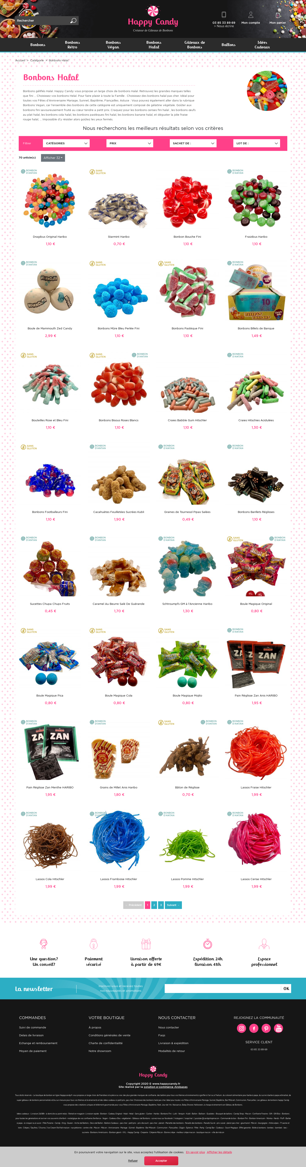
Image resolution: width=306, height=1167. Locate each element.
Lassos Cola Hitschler (50, 879)
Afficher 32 (52, 158)
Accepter (161, 1160)
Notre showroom (100, 1051)
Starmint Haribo (118, 236)
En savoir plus (195, 1152)
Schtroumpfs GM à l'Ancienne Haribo (187, 603)
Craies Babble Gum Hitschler (187, 420)
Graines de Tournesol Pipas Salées (187, 512)
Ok (286, 988)
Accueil (20, 60)
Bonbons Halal (153, 45)
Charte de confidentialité (106, 1043)
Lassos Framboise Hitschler (118, 879)
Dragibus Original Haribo (50, 236)
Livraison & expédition (173, 1043)
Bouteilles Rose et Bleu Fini (50, 420)
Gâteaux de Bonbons (194, 45)
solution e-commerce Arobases (166, 1086)
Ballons (228, 44)
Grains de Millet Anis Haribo (118, 787)
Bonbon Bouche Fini (187, 236)
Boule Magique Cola (118, 695)
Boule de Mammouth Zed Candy (50, 328)
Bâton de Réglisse (187, 787)
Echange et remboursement (38, 1043)
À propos (95, 1027)
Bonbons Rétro (72, 45)
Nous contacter (168, 1027)
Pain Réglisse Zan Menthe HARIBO (50, 787)
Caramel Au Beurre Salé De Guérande (118, 603)
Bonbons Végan (113, 45)
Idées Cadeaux (262, 45)
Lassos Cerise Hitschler (256, 879)
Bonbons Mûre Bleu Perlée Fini (118, 328)
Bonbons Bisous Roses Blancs (118, 420)
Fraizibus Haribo (256, 236)
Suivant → (173, 905)
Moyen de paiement (33, 1051)
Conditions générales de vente (109, 1035)
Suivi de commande (32, 1027)
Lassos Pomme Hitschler (187, 879)
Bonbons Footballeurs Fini (50, 512)
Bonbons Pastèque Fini (187, 328)
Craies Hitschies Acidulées (256, 420)
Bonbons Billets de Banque (256, 328)
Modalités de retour (171, 1051)
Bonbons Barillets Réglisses (256, 512)
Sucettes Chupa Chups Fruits (50, 603)
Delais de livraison (31, 1035)
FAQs (161, 1035)
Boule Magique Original (256, 603)
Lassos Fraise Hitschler (256, 787)
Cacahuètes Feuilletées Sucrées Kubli (118, 512)
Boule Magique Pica (49, 695)
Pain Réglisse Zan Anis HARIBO (256, 695)
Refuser (133, 1160)
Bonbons (37, 44)
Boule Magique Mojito (187, 695)
